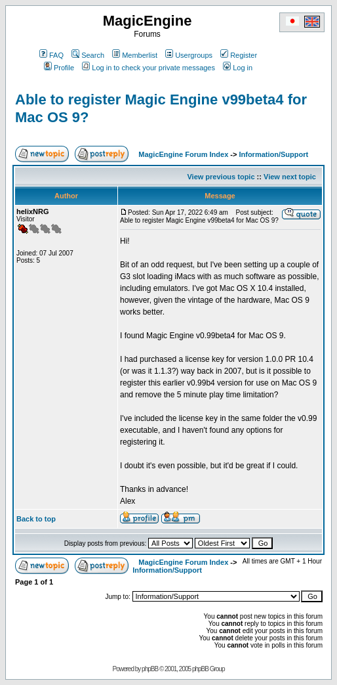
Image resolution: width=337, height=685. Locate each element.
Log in (237, 68)
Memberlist (134, 55)
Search (87, 55)
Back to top (36, 519)
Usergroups (188, 55)
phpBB (150, 669)
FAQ (51, 55)
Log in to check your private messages (148, 68)
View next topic (290, 177)
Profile (59, 68)
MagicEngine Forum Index (183, 154)
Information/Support (273, 154)
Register (238, 55)
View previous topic (220, 177)
